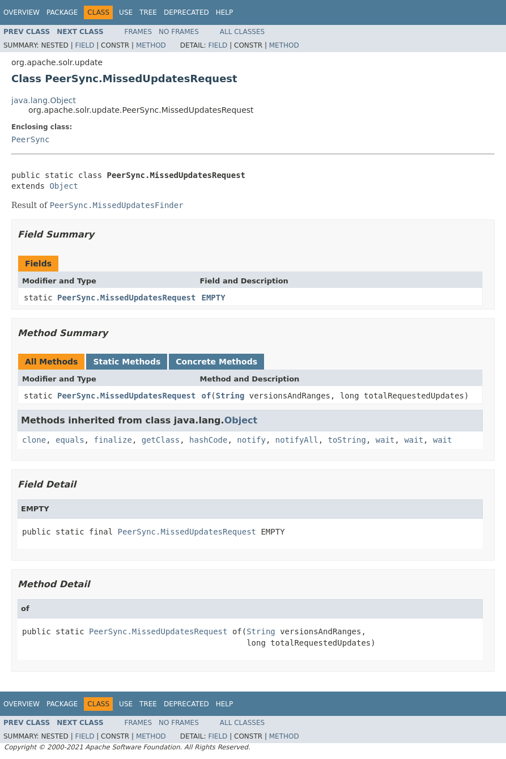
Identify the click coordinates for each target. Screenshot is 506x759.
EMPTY (213, 297)
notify (251, 439)
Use (126, 12)
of (206, 395)
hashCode (208, 439)
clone (34, 439)
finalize (112, 439)
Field (84, 45)
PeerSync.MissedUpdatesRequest (126, 297)
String (230, 395)
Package (62, 12)
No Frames (179, 32)
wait (385, 439)
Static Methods (126, 361)
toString (347, 439)
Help (224, 12)
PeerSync (30, 139)
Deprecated (186, 12)
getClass (161, 439)
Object (63, 185)
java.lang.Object (43, 100)
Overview (21, 12)
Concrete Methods (216, 361)
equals (70, 439)
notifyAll (296, 439)
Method (151, 45)
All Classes (242, 32)
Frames (138, 32)
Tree (148, 12)
